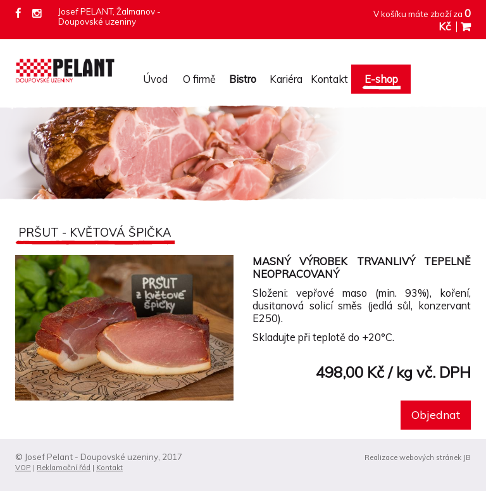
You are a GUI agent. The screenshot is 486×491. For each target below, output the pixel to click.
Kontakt (329, 79)
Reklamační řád (63, 467)
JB (467, 457)
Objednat (435, 414)
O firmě (199, 79)
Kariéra (286, 79)
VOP (23, 467)
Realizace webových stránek (412, 457)
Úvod (155, 79)
